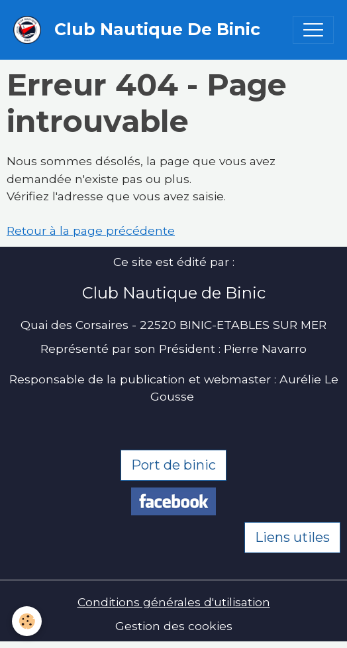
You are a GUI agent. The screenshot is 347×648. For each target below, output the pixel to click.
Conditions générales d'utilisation (173, 602)
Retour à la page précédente (91, 230)
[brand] (140, 29)
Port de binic (173, 465)
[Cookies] (27, 621)
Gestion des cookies (173, 626)
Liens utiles (292, 537)
